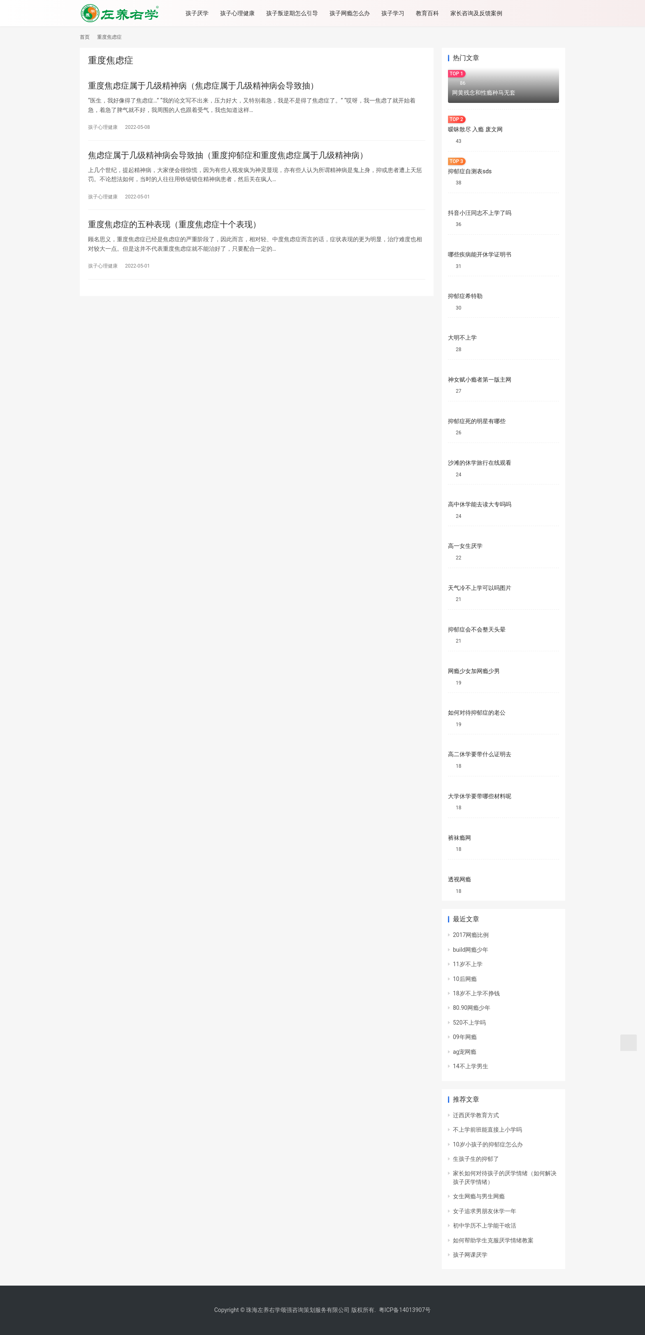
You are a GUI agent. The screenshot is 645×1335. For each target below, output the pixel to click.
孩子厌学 (199, 13)
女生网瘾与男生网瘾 (479, 1196)
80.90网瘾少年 (471, 1007)
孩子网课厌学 (470, 1254)
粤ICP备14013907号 (405, 1310)
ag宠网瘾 (464, 1051)
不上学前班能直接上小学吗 (487, 1129)
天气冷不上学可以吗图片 (479, 588)
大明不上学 (462, 337)
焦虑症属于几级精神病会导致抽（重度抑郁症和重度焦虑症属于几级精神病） (228, 155)
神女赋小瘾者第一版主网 (479, 379)
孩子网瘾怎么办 (352, 13)
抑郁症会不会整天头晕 (477, 629)
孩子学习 (394, 13)
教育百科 (429, 13)
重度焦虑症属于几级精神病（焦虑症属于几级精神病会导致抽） (203, 86)
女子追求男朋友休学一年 (484, 1211)
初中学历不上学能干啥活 (484, 1225)
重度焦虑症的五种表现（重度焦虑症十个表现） (174, 225)
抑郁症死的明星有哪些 (477, 421)
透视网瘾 (459, 879)
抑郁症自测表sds (470, 171)
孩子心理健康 (239, 13)
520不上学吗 (469, 1022)
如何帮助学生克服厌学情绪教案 (493, 1240)
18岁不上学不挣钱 (476, 993)
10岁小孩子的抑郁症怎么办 (488, 1144)
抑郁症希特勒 (465, 296)
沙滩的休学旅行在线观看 (479, 462)
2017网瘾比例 (471, 935)
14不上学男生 (470, 1066)
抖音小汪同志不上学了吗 (479, 213)
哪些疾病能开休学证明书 (479, 254)
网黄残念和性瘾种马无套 (483, 92)
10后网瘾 (465, 979)
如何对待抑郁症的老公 (477, 712)
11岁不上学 (468, 964)
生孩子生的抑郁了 (476, 1159)
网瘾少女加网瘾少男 (474, 671)
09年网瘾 (465, 1037)
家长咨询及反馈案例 (478, 13)
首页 (85, 37)
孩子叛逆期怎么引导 (294, 13)
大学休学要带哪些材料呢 (479, 796)
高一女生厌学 (465, 546)
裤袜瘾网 (459, 837)
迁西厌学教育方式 (476, 1115)
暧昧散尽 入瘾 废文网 (475, 129)
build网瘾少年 (470, 949)
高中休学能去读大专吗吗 (479, 504)
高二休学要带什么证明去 (479, 754)
